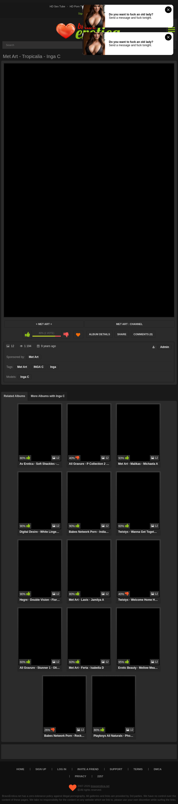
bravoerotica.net (100, 786)
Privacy (80, 776)
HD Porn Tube (78, 6)
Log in (61, 769)
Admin (164, 347)
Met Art (44, 324)
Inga (53, 367)
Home (20, 769)
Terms (138, 769)
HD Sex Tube (57, 6)
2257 (100, 776)
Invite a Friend (88, 769)
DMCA (157, 769)
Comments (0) (143, 334)
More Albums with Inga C (48, 396)
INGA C (39, 367)
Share (121, 334)
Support (116, 769)
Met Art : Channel (129, 324)
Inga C (24, 377)
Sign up (41, 769)
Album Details (99, 334)
